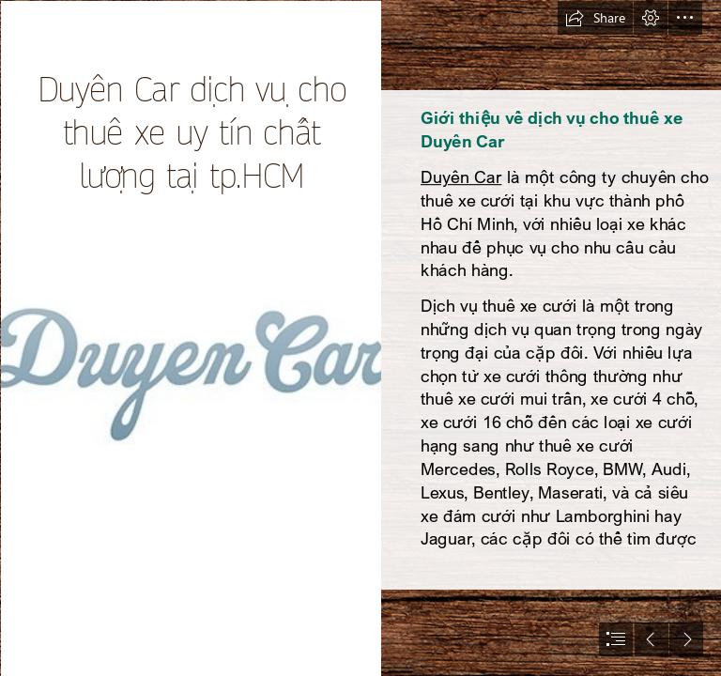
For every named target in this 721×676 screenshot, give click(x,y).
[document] (360, 338)
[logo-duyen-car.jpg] (190, 338)
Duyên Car (461, 176)
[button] (595, 18)
